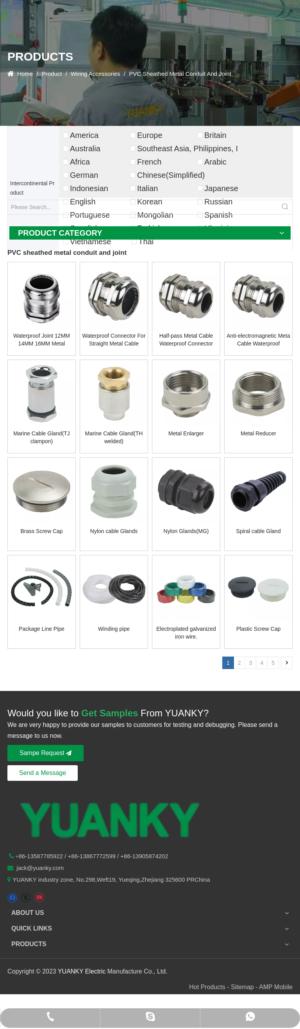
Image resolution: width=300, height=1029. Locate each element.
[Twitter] (25, 898)
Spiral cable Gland (258, 531)
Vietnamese (90, 241)
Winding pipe (114, 629)
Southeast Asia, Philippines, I (187, 148)
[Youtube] (39, 898)
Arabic (215, 162)
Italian (147, 188)
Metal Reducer (258, 433)
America (84, 135)
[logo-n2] (110, 818)
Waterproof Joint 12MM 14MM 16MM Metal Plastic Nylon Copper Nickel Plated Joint (41, 340)
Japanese (221, 188)
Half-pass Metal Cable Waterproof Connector (186, 340)
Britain (215, 135)
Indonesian (89, 188)
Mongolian (155, 215)
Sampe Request (45, 753)
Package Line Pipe (41, 629)
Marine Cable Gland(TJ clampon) (41, 437)
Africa (80, 162)
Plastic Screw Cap (258, 629)
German (84, 175)
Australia (85, 148)
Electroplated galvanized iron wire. (186, 633)
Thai (146, 241)
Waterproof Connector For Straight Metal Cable (113, 340)
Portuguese (90, 215)
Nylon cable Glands (114, 531)
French (149, 162)
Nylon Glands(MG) (186, 531)
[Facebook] (12, 898)
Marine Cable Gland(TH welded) (114, 437)
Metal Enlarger (186, 433)
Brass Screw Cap (41, 531)
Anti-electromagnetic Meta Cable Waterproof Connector (258, 340)
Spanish (218, 215)
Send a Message (42, 773)
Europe (149, 135)
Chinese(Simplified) (171, 175)
